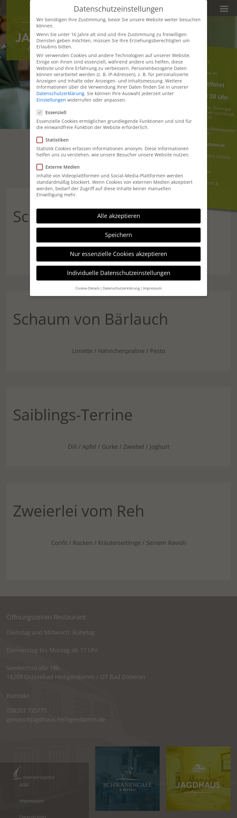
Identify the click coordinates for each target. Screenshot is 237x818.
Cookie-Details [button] (87, 288)
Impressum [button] (152, 288)
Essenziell (53, 112)
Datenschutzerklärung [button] (121, 288)
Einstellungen (51, 100)
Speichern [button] (118, 235)
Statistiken (54, 140)
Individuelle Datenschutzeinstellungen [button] (118, 273)
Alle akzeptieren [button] (118, 216)
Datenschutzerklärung (60, 93)
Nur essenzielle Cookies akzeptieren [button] (118, 254)
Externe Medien (60, 167)
